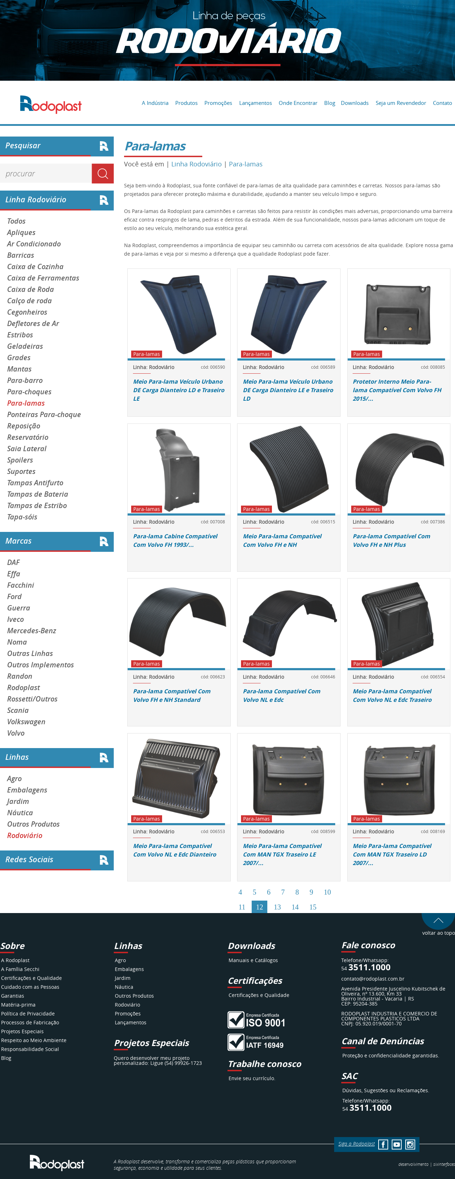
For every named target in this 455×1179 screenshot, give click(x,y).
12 (259, 907)
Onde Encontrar (298, 102)
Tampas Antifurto (35, 482)
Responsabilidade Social (30, 1049)
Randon (19, 676)
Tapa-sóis (22, 517)
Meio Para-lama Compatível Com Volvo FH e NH (282, 540)
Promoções (218, 102)
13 (277, 907)
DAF (13, 562)
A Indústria (155, 102)
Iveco (15, 619)
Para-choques (29, 391)
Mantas (19, 369)
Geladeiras (25, 346)
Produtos (186, 102)
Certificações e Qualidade (31, 978)
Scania (18, 710)
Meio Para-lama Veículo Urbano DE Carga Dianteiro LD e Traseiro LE (178, 390)
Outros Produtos (33, 824)
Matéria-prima (18, 1004)
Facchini (20, 585)
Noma (17, 642)
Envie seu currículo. (252, 1078)
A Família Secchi (20, 969)
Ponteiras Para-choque (44, 414)
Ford (14, 596)
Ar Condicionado (34, 243)
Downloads (355, 102)
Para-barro (25, 380)
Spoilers (20, 460)
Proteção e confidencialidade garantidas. (390, 1055)
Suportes (21, 471)
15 (312, 907)
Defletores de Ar (33, 323)
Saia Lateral (27, 448)
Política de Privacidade (28, 1013)
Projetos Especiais (22, 1031)
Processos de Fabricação (30, 1022)
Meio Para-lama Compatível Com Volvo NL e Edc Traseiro (392, 695)
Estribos (20, 334)
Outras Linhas (30, 653)
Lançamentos (255, 102)
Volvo (16, 733)
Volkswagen (26, 721)
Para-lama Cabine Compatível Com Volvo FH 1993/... (175, 540)
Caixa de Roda (30, 289)
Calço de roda (29, 300)
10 (327, 892)
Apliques (21, 232)
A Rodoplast (15, 960)
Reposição (23, 426)
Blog (329, 102)
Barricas (20, 255)
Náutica (20, 812)
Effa (13, 573)
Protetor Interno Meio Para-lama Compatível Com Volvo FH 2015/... (397, 390)
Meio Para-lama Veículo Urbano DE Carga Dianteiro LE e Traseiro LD (288, 390)
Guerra (18, 608)
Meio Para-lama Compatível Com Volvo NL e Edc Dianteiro (174, 850)
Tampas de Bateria (37, 494)
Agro (14, 778)
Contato (442, 102)
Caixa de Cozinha (35, 266)
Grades (19, 357)
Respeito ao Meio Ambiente (33, 1040)
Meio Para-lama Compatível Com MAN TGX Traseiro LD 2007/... (392, 854)
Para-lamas (26, 403)
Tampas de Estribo (37, 505)
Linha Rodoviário (196, 164)
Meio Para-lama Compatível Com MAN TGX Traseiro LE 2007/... (282, 854)
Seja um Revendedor (401, 102)
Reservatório (27, 437)
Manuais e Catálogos (253, 960)
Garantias (12, 995)
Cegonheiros (27, 312)
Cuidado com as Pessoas (30, 986)
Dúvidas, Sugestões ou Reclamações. (385, 1090)
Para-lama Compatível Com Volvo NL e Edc (281, 695)
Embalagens (27, 790)
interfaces (444, 1164)
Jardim (18, 801)
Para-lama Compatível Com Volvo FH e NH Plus (391, 540)
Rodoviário (24, 835)
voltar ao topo (438, 930)
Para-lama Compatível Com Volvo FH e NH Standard (171, 695)
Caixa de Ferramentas (43, 278)
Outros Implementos (40, 664)
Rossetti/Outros (32, 699)
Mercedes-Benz (31, 630)
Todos (16, 221)
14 (295, 907)
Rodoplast (23, 687)
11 (242, 907)
